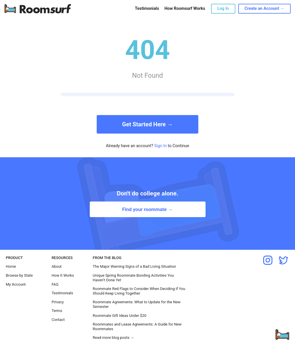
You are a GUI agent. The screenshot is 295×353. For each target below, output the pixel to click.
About (57, 266)
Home (11, 266)
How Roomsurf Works (184, 8)
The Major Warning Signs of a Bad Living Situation (134, 266)
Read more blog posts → (113, 337)
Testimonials (147, 8)
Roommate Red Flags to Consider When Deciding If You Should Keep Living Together (139, 291)
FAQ (55, 284)
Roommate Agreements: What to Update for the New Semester (136, 304)
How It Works (63, 275)
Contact (58, 319)
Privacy (58, 302)
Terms (57, 310)
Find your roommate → (147, 209)
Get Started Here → (147, 124)
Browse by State (19, 275)
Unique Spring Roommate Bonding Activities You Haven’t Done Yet (133, 277)
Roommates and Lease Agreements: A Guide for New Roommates (137, 326)
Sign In (160, 145)
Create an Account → (264, 8)
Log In (223, 8)
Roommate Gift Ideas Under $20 (119, 315)
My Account (16, 284)
